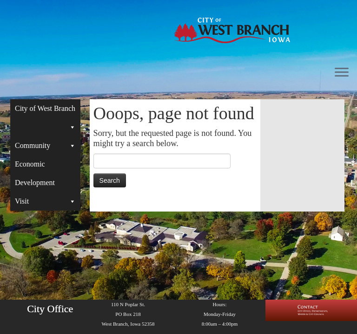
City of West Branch (45, 111)
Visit (45, 201)
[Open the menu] (342, 73)
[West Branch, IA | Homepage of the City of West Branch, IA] (232, 30)
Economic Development (35, 173)
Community (45, 145)
